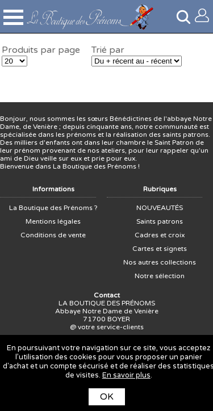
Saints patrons (159, 221)
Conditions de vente (53, 235)
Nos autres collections (159, 262)
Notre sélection (160, 276)
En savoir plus (126, 375)
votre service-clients (111, 327)
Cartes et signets (159, 249)
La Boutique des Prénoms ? (53, 208)
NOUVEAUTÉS (159, 208)
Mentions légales (53, 221)
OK (107, 396)
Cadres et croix (160, 235)
